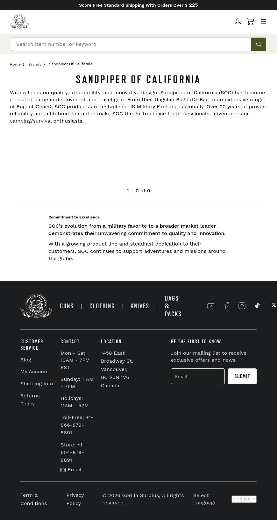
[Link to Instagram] (242, 306)
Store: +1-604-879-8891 (72, 452)
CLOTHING (102, 306)
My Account (34, 371)
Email (71, 470)
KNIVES (140, 306)
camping (20, 121)
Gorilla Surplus (140, 495)
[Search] (131, 44)
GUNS (67, 306)
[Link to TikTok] (257, 306)
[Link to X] (273, 306)
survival (42, 121)
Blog (25, 360)
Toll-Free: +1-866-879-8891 (76, 425)
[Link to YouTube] (211, 306)
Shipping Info (36, 384)
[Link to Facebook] (226, 306)
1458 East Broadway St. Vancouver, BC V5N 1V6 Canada (117, 369)
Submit (242, 376)
